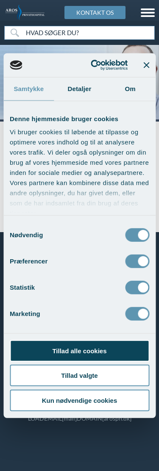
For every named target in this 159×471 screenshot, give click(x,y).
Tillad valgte (79, 375)
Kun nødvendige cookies (79, 400)
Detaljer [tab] (80, 88)
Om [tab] (130, 88)
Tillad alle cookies (79, 350)
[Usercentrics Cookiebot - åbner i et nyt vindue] (95, 65)
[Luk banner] (146, 65)
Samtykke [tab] (29, 88)
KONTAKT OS (95, 12)
